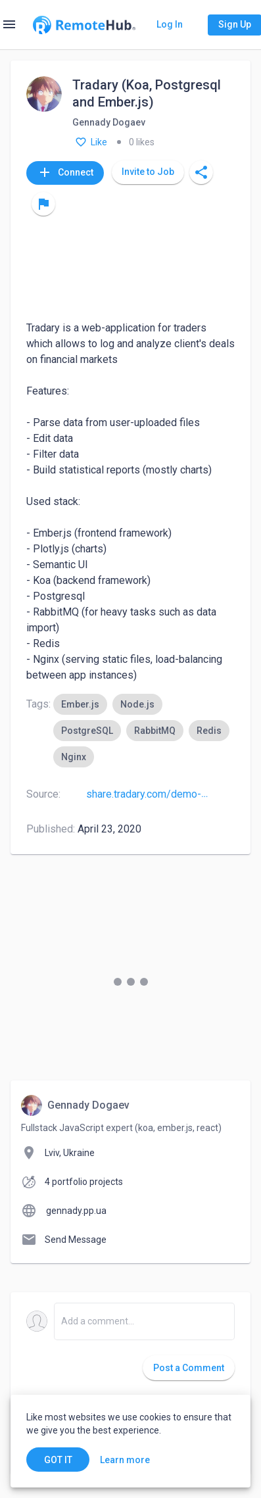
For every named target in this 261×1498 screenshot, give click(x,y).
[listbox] (144, 730)
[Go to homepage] (84, 25)
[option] (80, 704)
